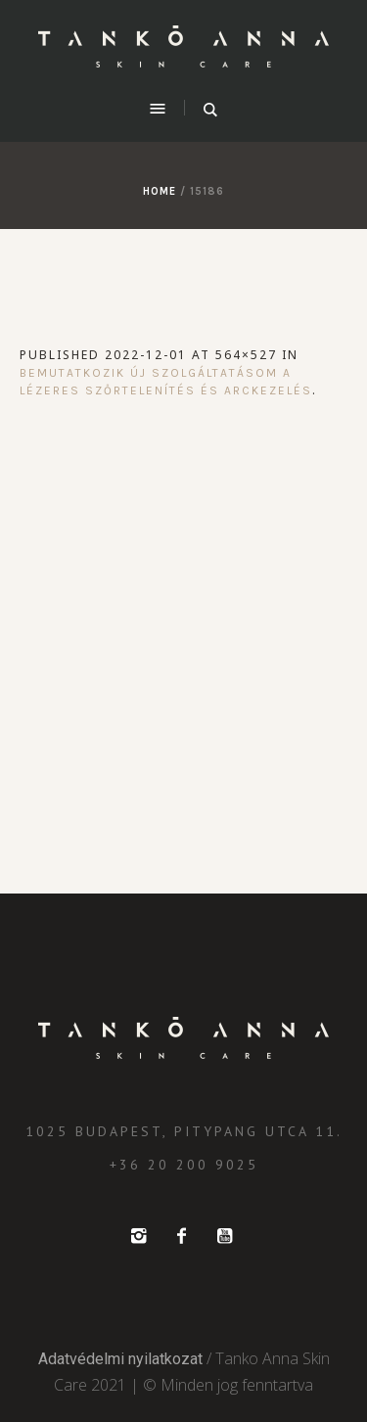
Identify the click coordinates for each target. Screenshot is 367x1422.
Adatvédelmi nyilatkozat (120, 1359)
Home (159, 191)
